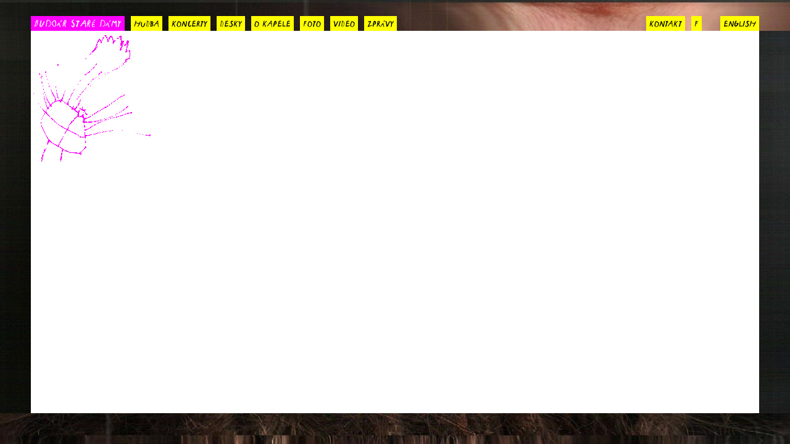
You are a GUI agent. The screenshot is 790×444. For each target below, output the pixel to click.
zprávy (380, 22)
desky (231, 22)
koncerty (189, 22)
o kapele (272, 22)
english (739, 22)
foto (312, 22)
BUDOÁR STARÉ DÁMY (78, 22)
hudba (146, 22)
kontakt (665, 22)
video (344, 22)
